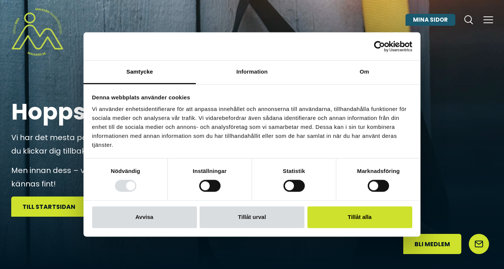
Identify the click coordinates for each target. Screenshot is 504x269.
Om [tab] (364, 71)
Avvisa (145, 217)
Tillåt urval (252, 217)
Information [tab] (252, 71)
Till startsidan (48, 206)
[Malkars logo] (37, 31)
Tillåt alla (360, 217)
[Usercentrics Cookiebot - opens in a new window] (379, 46)
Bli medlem (432, 244)
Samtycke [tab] (140, 71)
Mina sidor (430, 27)
